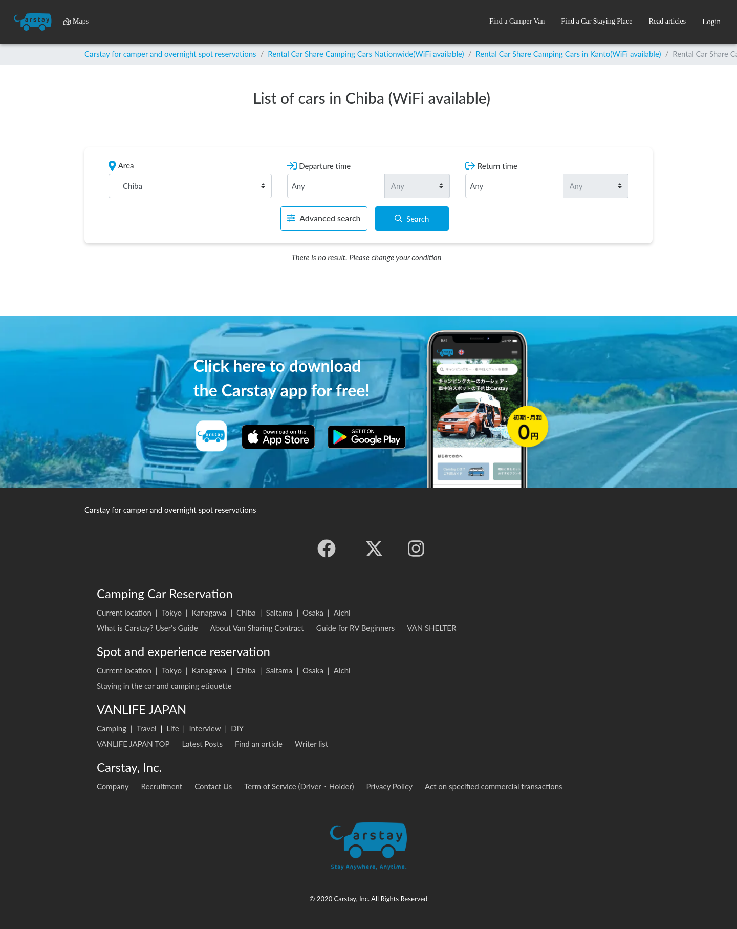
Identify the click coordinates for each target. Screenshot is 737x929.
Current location (124, 612)
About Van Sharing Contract (257, 627)
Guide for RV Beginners (355, 627)
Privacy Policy (389, 786)
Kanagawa (209, 612)
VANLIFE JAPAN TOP (133, 743)
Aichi (342, 612)
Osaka (312, 612)
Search (412, 218)
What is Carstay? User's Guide (147, 627)
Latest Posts (202, 743)
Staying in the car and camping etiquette (164, 685)
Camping (111, 728)
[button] (517, 22)
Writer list (311, 743)
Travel (147, 728)
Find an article (259, 743)
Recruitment (162, 786)
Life (172, 728)
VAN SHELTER (431, 627)
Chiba (246, 612)
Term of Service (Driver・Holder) (299, 786)
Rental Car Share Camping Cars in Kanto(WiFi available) (568, 53)
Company (113, 786)
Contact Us (213, 786)
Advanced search (323, 218)
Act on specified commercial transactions (493, 786)
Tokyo (172, 612)
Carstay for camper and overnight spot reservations (170, 53)
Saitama (279, 612)
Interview (205, 728)
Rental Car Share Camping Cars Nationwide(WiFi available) (366, 53)
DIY (237, 728)
